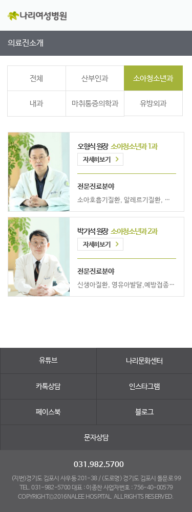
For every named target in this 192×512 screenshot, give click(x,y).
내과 (36, 103)
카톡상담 (48, 387)
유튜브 (48, 361)
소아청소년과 (153, 78)
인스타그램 (144, 387)
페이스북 (48, 412)
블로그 (144, 412)
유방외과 (153, 103)
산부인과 (94, 78)
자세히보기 (96, 160)
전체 (36, 78)
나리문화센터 (144, 361)
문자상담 (96, 438)
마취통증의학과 (95, 103)
